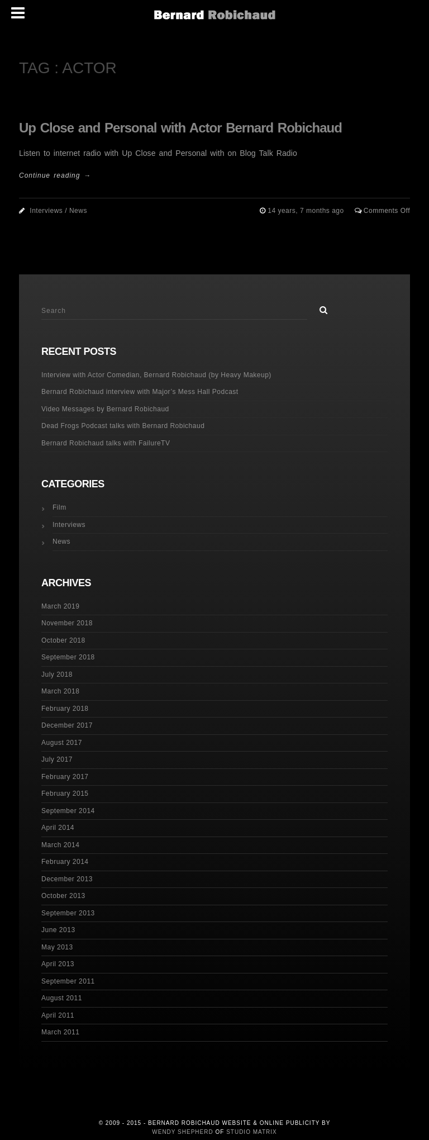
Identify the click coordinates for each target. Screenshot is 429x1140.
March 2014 (60, 845)
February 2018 (65, 708)
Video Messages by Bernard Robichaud (105, 409)
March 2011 (60, 1032)
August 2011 (61, 998)
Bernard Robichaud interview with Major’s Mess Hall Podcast (140, 392)
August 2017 (61, 743)
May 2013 (57, 947)
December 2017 (67, 725)
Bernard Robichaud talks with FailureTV (105, 443)
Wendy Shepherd (182, 1132)
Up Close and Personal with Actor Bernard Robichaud (180, 127)
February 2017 (65, 777)
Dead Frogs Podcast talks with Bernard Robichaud (122, 426)
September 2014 (68, 811)
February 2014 (65, 862)
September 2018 (68, 657)
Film (59, 507)
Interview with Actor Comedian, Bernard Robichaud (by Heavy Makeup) (156, 375)
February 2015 (65, 793)
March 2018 (60, 691)
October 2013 (63, 896)
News (78, 211)
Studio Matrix (251, 1132)
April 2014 (57, 828)
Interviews (46, 211)
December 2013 (67, 879)
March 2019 (60, 606)
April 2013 (57, 964)
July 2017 (57, 759)
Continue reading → (55, 175)
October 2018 (63, 640)
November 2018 (67, 623)
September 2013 (68, 913)
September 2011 (68, 981)
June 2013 (58, 930)
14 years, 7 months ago (307, 211)
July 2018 (57, 674)
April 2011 (57, 1015)
